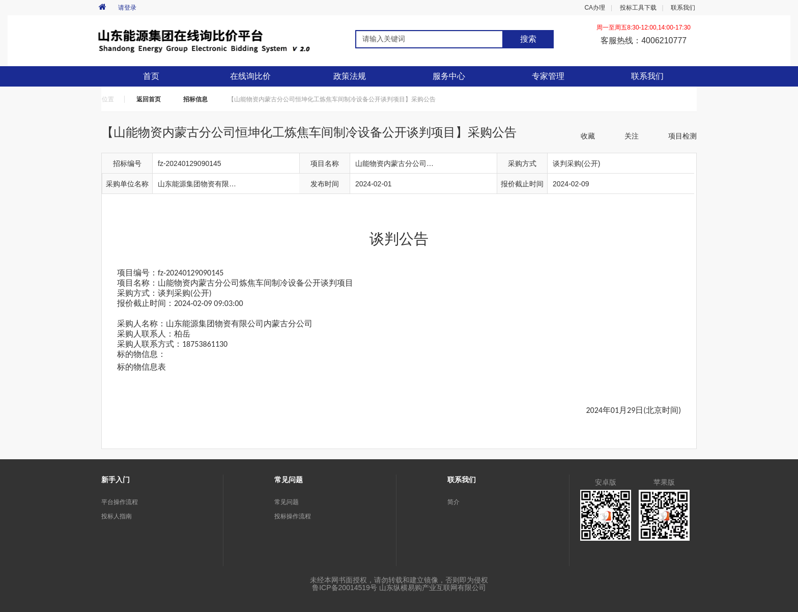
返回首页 (148, 99)
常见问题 (286, 502)
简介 (453, 502)
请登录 (127, 7)
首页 (151, 76)
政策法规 (349, 76)
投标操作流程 (292, 516)
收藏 (588, 136)
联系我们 (683, 7)
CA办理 (594, 7)
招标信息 (195, 99)
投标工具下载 (638, 7)
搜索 (528, 39)
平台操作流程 (119, 502)
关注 (631, 136)
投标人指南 (116, 516)
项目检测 (682, 136)
